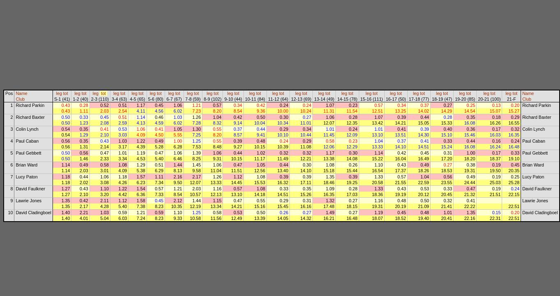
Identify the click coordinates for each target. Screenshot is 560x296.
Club (20, 99)
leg (59, 93)
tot (65, 93)
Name (21, 93)
